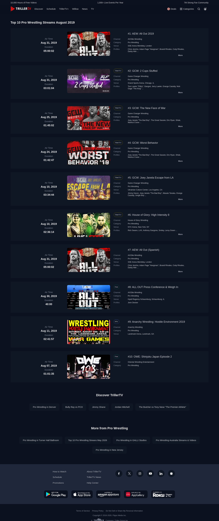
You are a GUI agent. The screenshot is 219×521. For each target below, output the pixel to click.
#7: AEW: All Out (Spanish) (143, 249)
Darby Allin (132, 51)
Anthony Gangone (150, 230)
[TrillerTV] (21, 8)
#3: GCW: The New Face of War (146, 108)
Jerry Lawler (157, 86)
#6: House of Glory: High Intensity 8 (148, 214)
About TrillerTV (94, 471)
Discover (39, 9)
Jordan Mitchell (122, 407)
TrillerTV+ (64, 9)
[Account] (205, 9)
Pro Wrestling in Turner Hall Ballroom (41, 440)
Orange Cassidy (169, 86)
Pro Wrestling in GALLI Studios (131, 440)
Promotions (58, 483)
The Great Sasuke (158, 120)
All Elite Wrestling (135, 39)
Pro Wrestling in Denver (44, 407)
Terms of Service (83, 511)
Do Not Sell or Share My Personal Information (124, 511)
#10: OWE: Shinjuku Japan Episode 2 (150, 356)
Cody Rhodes (178, 49)
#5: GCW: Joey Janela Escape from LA (151, 177)
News (85, 9)
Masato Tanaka (169, 193)
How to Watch (59, 471)
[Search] (199, 9)
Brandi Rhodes (166, 49)
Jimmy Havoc (133, 193)
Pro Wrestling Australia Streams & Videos (176, 440)
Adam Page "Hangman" (149, 49)
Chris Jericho (133, 49)
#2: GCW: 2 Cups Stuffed (142, 70)
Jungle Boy (139, 195)
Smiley (161, 230)
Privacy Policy (98, 511)
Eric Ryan (171, 120)
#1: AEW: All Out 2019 (141, 33)
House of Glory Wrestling (138, 220)
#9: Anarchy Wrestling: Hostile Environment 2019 (156, 321)
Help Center (92, 483)
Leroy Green (170, 230)
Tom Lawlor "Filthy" (135, 86)
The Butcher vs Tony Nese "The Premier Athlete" (162, 407)
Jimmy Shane (98, 407)
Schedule (51, 9)
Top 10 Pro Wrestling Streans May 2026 (87, 440)
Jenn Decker (133, 303)
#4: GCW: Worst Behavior (143, 142)
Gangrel (147, 86)
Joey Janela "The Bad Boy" (139, 120)
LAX (140, 230)
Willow (75, 9)
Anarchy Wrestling (135, 327)
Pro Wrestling (133, 42)
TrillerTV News (94, 477)
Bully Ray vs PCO (74, 407)
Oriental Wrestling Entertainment (141, 362)
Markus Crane (133, 122)
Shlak (178, 120)
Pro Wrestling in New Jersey (109, 450)
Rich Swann (133, 230)
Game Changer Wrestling (138, 76)
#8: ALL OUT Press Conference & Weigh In (153, 287)
